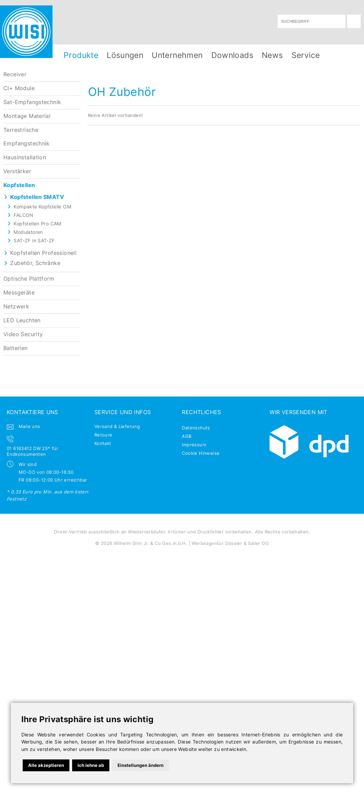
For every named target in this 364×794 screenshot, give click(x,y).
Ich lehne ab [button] (91, 765)
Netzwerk (16, 306)
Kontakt (102, 443)
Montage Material (26, 116)
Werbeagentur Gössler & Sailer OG (230, 543)
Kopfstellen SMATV (37, 197)
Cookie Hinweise (200, 453)
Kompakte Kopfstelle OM (42, 206)
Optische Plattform (28, 279)
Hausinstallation (24, 157)
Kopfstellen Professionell (43, 253)
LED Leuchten (22, 320)
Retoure (103, 434)
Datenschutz (196, 427)
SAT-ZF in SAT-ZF (34, 240)
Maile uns (29, 426)
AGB (186, 436)
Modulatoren (28, 232)
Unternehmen (177, 55)
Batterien (15, 348)
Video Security (23, 334)
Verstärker (17, 171)
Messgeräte (19, 292)
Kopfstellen (19, 185)
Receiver (14, 74)
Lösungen (125, 55)
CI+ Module (19, 88)
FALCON (23, 215)
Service (306, 55)
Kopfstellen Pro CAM (37, 223)
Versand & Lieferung (117, 426)
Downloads (232, 55)
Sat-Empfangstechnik (32, 102)
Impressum (194, 444)
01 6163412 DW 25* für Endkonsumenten (32, 451)
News (272, 55)
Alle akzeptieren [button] (46, 765)
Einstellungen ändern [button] (140, 765)
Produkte (81, 55)
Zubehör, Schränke (35, 263)
